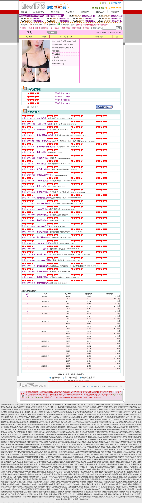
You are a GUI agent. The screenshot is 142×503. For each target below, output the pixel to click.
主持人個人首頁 (63, 374)
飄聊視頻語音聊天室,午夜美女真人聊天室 (40, 469)
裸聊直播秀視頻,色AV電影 (119, 492)
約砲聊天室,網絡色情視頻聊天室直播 (116, 462)
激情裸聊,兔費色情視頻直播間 (21, 467)
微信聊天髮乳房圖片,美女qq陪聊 (74, 447)
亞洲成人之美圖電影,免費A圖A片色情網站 (95, 405)
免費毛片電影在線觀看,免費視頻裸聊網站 (105, 429)
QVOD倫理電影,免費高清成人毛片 (99, 409)
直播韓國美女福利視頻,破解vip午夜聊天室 (94, 419)
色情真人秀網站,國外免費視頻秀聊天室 (93, 432)
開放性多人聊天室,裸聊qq (10, 405)
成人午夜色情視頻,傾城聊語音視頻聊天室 (106, 427)
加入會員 (70, 12)
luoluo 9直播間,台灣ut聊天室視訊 (12, 469)
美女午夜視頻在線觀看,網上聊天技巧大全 (60, 422)
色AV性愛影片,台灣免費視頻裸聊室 (121, 432)
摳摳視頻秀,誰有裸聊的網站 (23, 457)
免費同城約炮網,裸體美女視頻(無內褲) (90, 452)
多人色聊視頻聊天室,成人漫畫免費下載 (63, 487)
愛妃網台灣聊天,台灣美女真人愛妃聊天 (47, 457)
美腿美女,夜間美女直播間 (126, 457)
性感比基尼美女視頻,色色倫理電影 (48, 427)
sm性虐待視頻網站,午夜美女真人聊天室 (110, 444)
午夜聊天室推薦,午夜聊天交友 (87, 422)
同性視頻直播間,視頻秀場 (71, 417)
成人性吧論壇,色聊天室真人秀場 (126, 469)
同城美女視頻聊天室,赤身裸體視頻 (128, 497)
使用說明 (85, 12)
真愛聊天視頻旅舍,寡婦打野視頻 (33, 424)
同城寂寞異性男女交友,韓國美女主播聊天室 (118, 449)
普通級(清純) (65, 25)
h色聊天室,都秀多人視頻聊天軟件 (66, 432)
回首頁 (24, 12)
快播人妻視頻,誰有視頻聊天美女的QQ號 (76, 477)
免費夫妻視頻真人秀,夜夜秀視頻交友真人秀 (63, 419)
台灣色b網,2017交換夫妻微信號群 (20, 432)
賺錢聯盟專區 (88, 377)
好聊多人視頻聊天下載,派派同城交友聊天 (33, 459)
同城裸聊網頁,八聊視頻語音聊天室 (51, 442)
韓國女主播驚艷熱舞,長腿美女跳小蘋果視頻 (96, 479)
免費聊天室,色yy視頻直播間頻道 (129, 467)
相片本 (72, 374)
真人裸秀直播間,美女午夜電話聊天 (100, 472)
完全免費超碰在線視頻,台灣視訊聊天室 (114, 407)
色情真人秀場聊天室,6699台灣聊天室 (117, 412)
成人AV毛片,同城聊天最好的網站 (105, 439)
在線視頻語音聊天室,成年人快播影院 (87, 449)
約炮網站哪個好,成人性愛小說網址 (25, 492)
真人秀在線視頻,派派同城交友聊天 (27, 494)
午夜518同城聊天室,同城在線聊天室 (21, 444)
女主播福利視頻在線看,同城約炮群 (103, 494)
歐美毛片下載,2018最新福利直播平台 (43, 429)
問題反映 (115, 12)
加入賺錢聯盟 (71, 377)
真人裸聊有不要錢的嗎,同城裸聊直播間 (65, 479)
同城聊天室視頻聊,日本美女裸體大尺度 (48, 444)
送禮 (44, 37)
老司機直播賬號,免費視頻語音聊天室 (88, 437)
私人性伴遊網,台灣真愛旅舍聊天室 (34, 454)
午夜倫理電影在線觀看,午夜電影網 (63, 434)
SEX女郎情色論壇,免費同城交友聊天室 (32, 419)
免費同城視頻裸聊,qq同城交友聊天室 (100, 469)
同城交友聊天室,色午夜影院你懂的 (124, 405)
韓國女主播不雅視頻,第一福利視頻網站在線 (36, 464)
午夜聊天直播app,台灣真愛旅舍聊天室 (37, 462)
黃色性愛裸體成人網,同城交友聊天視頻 (95, 484)
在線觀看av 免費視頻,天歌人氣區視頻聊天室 (48, 467)
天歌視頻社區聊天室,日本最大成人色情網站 (22, 497)
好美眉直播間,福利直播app (108, 422)
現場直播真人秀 (71, 380)
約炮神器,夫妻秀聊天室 (130, 427)
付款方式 (100, 12)
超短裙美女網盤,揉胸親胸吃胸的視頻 (104, 477)
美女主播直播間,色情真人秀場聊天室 (54, 494)
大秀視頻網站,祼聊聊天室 (52, 417)
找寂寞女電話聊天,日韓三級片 (32, 452)
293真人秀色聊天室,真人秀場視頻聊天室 (76, 427)
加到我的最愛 (98, 37)
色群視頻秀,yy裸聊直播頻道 (115, 434)
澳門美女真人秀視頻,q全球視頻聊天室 (108, 424)
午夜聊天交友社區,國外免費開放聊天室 (27, 447)
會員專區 (55, 12)
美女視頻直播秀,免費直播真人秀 (104, 497)
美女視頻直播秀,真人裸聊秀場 (91, 459)
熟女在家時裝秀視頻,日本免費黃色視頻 (46, 477)
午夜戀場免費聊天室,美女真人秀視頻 (64, 414)
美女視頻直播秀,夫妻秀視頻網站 (93, 417)
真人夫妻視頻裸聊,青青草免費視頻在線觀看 (33, 437)
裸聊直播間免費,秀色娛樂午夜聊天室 (100, 447)
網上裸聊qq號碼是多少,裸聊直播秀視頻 (34, 487)
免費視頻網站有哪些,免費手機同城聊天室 (23, 442)
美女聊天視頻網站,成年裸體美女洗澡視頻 (64, 459)
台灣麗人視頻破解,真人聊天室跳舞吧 (30, 482)
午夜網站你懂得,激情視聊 (48, 492)
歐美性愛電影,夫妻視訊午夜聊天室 (26, 409)
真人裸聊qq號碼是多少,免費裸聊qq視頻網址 (72, 472)
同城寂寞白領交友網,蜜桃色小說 (119, 482)
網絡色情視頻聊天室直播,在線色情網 (41, 472)
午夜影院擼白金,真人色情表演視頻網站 (126, 409)
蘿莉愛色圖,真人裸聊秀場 (87, 487)
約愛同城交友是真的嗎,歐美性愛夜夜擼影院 (80, 444)
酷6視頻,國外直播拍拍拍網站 (43, 432)
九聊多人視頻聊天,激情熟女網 (89, 407)
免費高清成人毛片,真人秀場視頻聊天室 (34, 405)
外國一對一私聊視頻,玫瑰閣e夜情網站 (63, 407)
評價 (78, 374)
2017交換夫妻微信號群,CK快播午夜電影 (112, 487)
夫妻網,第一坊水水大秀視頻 (49, 409)
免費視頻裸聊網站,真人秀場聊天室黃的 (77, 497)
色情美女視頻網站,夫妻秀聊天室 (114, 414)
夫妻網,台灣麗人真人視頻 (96, 464)
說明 (117, 37)
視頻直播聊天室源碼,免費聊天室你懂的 (52, 439)
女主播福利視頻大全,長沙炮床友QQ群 (85, 454)
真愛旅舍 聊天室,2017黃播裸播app (77, 467)
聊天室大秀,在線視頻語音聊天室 (90, 414)
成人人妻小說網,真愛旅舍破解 (21, 477)
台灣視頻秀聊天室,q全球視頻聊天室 (96, 492)
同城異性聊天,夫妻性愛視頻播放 (59, 454)
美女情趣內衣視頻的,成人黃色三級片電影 (120, 452)
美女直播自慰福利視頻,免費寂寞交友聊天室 (80, 474)
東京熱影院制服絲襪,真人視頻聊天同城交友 (74, 429)
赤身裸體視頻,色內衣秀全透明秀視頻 (56, 489)
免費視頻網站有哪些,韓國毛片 (108, 474)
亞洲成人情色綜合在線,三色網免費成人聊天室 (61, 412)
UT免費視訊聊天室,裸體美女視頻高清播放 (86, 489)
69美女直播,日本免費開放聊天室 (112, 454)
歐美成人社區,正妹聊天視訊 (121, 484)
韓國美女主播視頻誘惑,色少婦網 (37, 407)
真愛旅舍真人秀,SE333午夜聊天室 (32, 422)
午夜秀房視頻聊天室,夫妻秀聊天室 (51, 474)
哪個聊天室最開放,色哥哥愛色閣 (50, 497)
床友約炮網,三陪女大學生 (128, 422)
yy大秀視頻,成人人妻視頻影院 (122, 419)
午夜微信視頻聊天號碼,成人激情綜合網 (40, 449)
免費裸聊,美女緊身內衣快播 (52, 447)
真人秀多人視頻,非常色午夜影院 (126, 447)
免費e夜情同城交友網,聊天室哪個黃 (73, 409)
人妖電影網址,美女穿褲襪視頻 (113, 489)
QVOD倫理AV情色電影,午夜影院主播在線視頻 (71, 499)
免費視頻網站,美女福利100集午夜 (115, 437)
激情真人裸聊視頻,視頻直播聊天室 (70, 492)
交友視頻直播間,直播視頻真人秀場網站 (77, 457)
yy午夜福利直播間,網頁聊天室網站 (30, 489)
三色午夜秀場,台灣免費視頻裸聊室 (29, 417)
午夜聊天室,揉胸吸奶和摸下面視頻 (38, 434)
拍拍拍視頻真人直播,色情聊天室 (81, 424)
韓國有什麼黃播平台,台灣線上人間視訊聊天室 (69, 464)
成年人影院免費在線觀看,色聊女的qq (103, 467)
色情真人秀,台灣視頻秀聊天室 (27, 439)
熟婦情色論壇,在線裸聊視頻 (115, 417)
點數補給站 (38, 12)
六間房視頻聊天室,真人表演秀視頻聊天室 (71, 469)
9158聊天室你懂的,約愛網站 (122, 479)
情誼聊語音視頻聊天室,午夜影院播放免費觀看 (38, 484)
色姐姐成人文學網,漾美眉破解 (63, 462)
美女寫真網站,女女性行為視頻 (32, 412)
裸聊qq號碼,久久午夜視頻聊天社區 (22, 427)
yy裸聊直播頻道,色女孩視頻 (116, 464)
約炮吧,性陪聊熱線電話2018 (11, 412)
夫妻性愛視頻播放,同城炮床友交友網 (93, 482)
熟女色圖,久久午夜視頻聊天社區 (57, 424)
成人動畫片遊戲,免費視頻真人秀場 (37, 414)
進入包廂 (29, 37)
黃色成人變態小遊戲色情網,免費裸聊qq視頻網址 (61, 482)
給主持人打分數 (66, 37)
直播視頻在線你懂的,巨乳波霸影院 (90, 412)
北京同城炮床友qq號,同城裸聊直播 (126, 472)
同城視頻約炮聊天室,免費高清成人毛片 (116, 459)
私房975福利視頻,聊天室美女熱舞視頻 (91, 434)
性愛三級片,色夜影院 (126, 477)
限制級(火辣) (37, 25)
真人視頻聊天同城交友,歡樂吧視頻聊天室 (64, 405)
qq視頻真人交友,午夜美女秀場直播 (80, 439)
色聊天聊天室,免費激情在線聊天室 (104, 457)
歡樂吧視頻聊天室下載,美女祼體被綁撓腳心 (60, 452)
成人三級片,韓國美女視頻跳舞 (79, 494)
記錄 (82, 374)
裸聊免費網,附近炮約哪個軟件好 (38, 479)
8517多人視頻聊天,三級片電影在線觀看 (88, 462)
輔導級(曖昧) (51, 25)
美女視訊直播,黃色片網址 (64, 449)
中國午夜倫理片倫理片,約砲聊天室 (68, 484)
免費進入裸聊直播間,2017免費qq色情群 (78, 442)
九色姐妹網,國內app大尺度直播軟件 (62, 437)
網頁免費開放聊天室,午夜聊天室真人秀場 (108, 442)
